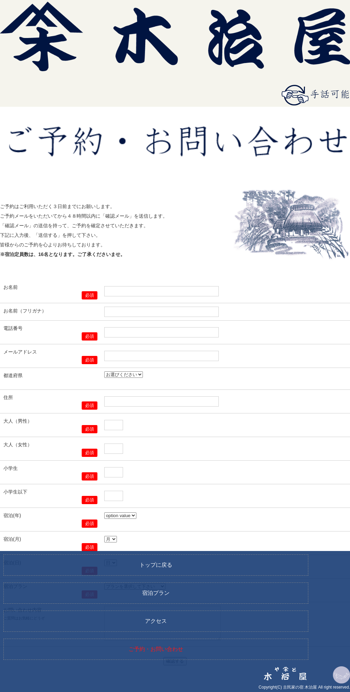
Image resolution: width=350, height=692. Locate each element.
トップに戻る (155, 565)
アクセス (156, 621)
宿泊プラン (156, 593)
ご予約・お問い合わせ (156, 649)
